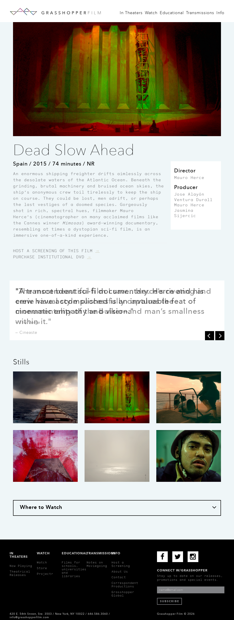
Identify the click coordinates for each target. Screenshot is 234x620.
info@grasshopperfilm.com (29, 617)
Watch (151, 14)
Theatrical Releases (20, 573)
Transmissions (200, 14)
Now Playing (21, 566)
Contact (119, 577)
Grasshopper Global (123, 593)
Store (42, 568)
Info (220, 14)
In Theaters (131, 14)
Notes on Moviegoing (97, 564)
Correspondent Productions (125, 584)
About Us (120, 571)
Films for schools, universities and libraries (74, 569)
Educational (172, 14)
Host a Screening (121, 564)
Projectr (45, 574)
